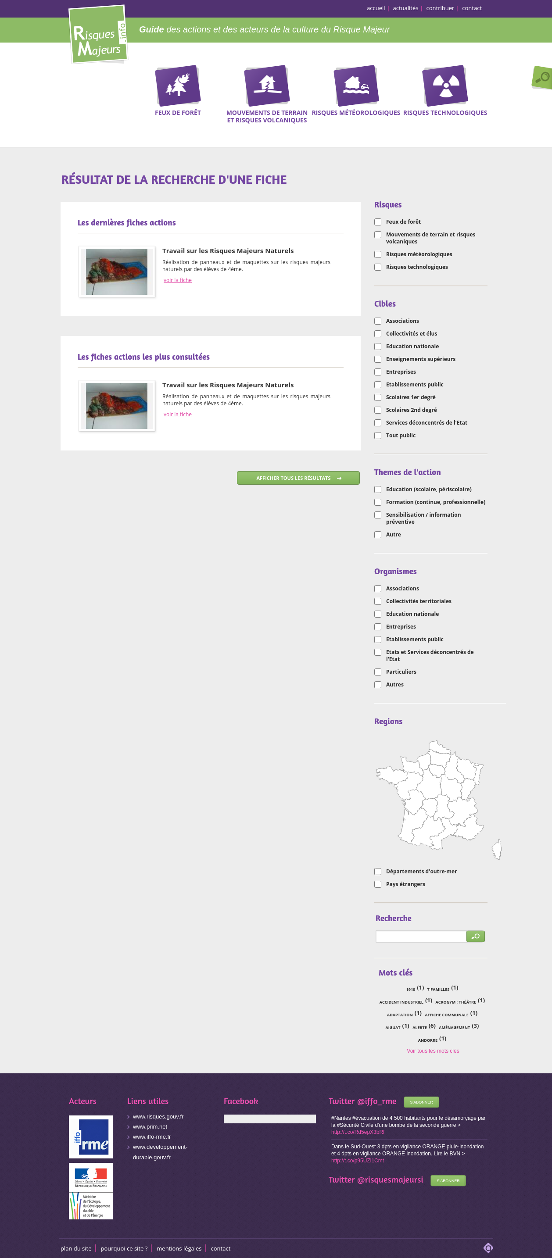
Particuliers (401, 671)
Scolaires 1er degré (411, 397)
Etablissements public (415, 384)
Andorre (427, 1040)
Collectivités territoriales (419, 601)
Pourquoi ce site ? (124, 1248)
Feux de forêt (403, 221)
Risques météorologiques (419, 254)
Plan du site (76, 1248)
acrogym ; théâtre (456, 1002)
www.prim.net (150, 1126)
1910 (411, 989)
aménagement (454, 1027)
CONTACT (221, 1248)
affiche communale (446, 1015)
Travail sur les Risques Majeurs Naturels (228, 250)
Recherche (539, 78)
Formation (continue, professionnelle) (435, 502)
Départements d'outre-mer (421, 871)
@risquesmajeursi (390, 1179)
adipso (488, 1248)
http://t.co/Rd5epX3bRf (357, 1132)
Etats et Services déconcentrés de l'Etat (430, 656)
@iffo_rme (377, 1100)
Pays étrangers (405, 884)
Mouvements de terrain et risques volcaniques (431, 238)
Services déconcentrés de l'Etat (426, 422)
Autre (393, 534)
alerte (419, 1027)
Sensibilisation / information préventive (423, 518)
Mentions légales (179, 1248)
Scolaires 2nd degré (411, 410)
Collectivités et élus (411, 333)
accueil (376, 8)
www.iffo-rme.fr (152, 1136)
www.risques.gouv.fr (158, 1116)
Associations (402, 321)
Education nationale (412, 346)
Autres (395, 684)
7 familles (438, 989)
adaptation (400, 1015)
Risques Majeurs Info (98, 32)
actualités (406, 8)
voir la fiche (178, 280)
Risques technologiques (417, 267)
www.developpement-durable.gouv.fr (160, 1152)
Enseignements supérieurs (420, 359)
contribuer (441, 8)
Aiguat (393, 1027)
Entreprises (401, 371)
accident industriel (401, 1002)
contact (472, 8)
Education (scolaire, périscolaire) (429, 489)
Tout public (401, 435)
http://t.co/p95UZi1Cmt (357, 1161)
